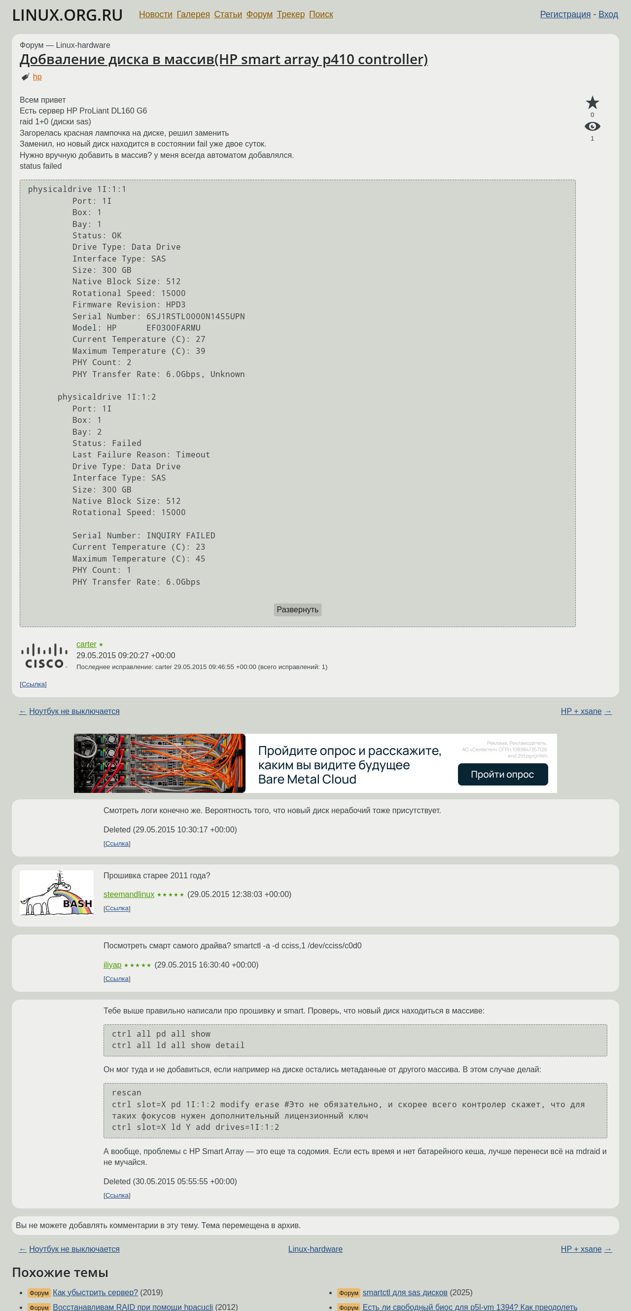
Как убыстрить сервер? (95, 1292)
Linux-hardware (315, 1249)
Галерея (193, 14)
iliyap (112, 965)
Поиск (321, 14)
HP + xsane (581, 711)
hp (37, 77)
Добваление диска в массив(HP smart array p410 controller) (224, 58)
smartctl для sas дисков (405, 1292)
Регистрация (565, 14)
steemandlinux (129, 894)
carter (86, 644)
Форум (259, 14)
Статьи (228, 14)
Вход (608, 14)
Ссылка (33, 684)
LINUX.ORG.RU (67, 14)
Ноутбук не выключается (74, 711)
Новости (156, 14)
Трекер (291, 14)
